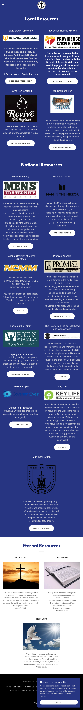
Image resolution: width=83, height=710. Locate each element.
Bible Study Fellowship (20, 81)
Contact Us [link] (28, 687)
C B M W (62, 377)
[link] (41, 5)
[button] (7, 5)
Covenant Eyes (21, 424)
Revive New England (20, 143)
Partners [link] (26, 690)
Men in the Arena (41, 528)
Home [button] (8, 687)
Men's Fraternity (21, 246)
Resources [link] (15, 690)
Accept (59, 702)
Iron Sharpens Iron (62, 147)
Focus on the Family (20, 374)
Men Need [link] (17, 687)
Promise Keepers (62, 316)
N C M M (20, 311)
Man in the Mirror (62, 233)
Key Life (62, 447)
